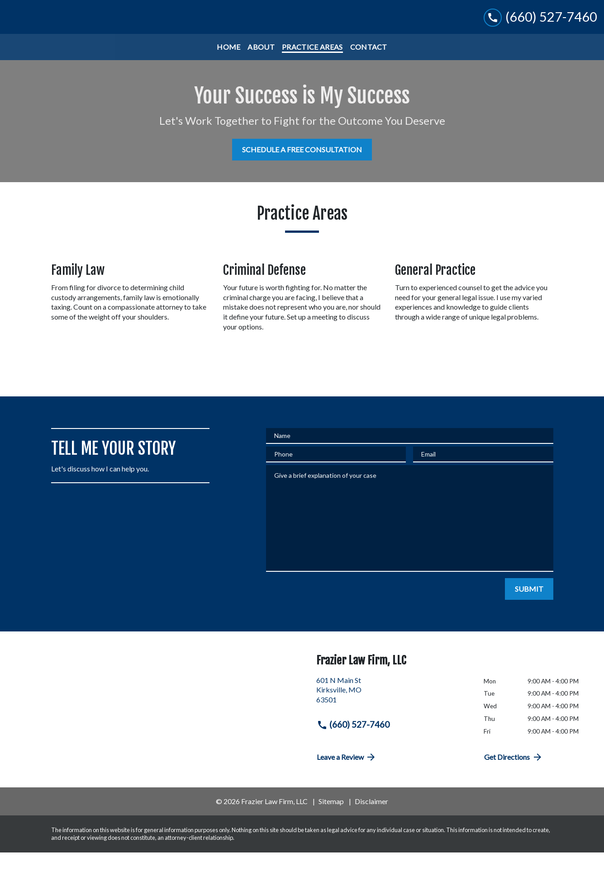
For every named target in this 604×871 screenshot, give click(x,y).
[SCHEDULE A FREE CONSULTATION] (302, 168)
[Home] (228, 65)
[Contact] (369, 65)
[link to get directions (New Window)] (393, 711)
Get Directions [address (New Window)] (513, 775)
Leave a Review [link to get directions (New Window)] (347, 775)
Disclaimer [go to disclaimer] (371, 819)
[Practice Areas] (312, 65)
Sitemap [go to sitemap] (331, 819)
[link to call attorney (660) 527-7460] (540, 26)
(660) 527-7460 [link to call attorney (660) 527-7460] (353, 743)
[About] (261, 65)
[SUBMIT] (529, 607)
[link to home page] (63, 26)
